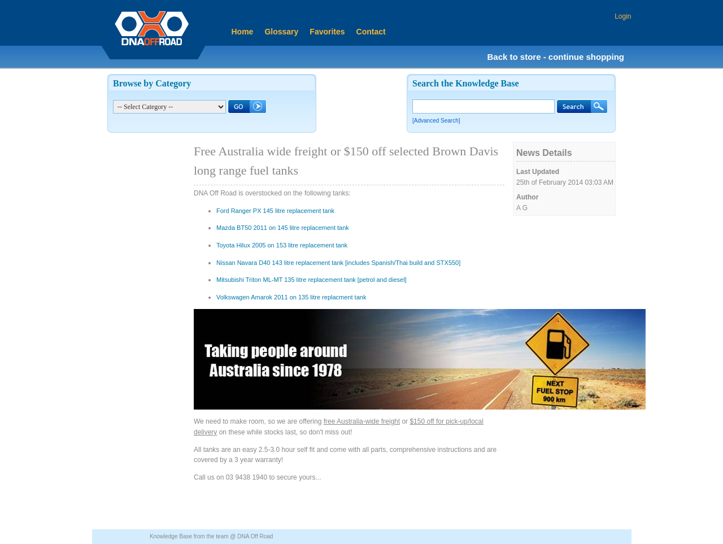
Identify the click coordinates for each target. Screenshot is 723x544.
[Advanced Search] (436, 120)
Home (243, 31)
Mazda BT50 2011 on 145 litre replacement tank (282, 227)
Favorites (327, 31)
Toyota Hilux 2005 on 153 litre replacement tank (281, 245)
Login (623, 16)
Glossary (281, 31)
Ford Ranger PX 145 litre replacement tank (275, 210)
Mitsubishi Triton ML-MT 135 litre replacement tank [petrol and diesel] (311, 279)
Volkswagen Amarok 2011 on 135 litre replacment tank (291, 297)
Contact (371, 31)
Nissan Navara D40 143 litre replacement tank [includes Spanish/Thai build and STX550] (338, 262)
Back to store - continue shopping (555, 57)
